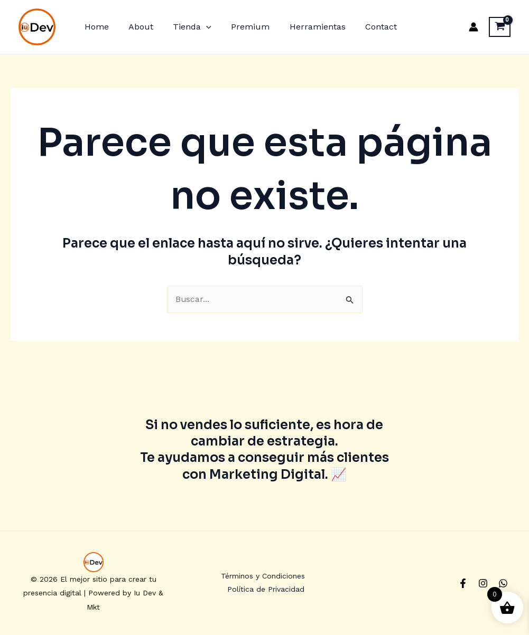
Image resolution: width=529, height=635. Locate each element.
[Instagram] (483, 584)
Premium (240, 27)
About (136, 27)
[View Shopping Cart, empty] (500, 27)
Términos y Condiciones (262, 576)
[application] (199, 27)
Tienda (185, 27)
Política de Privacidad (266, 590)
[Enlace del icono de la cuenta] (473, 27)
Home (95, 27)
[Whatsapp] (503, 584)
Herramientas (305, 27)
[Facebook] (463, 584)
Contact (366, 27)
